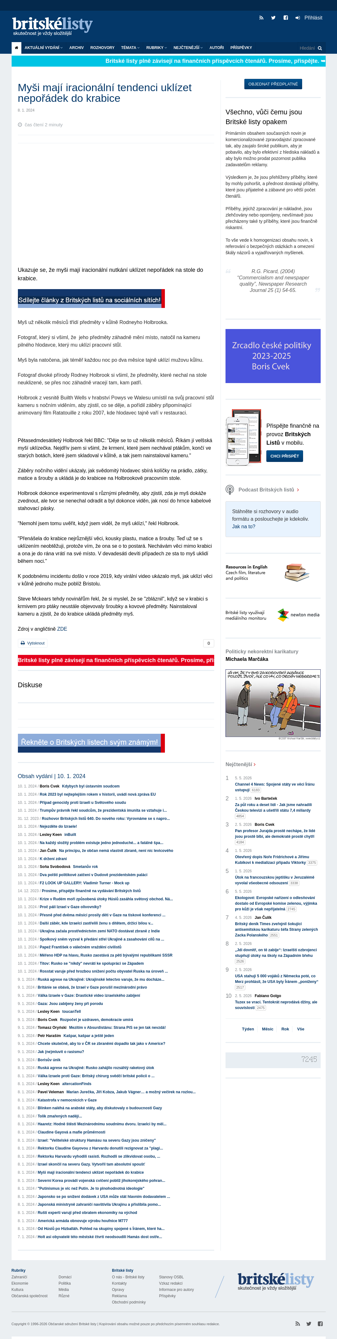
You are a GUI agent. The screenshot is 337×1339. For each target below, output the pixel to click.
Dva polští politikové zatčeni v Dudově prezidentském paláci (94, 875)
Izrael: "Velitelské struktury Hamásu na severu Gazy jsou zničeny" (97, 1140)
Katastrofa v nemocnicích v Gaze (67, 1100)
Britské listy (56, 27)
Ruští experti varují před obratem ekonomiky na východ (87, 1212)
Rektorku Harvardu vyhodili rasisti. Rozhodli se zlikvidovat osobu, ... (99, 1156)
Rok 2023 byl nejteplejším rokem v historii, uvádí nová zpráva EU (98, 794)
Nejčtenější (188, 48)
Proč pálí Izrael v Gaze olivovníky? (70, 907)
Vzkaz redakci (171, 1283)
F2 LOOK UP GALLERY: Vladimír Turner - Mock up (85, 883)
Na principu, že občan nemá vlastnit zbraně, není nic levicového (116, 850)
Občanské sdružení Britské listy (72, 1324)
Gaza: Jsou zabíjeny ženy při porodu (70, 1004)
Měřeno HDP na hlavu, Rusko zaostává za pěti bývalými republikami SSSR (106, 955)
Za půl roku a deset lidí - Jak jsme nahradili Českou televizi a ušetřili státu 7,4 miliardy (273, 811)
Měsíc (267, 1029)
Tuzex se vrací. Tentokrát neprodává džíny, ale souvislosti (276, 1005)
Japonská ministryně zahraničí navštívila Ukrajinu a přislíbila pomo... (99, 1204)
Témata (130, 48)
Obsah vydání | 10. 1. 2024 (52, 776)
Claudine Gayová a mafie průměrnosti (71, 1132)
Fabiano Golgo (268, 996)
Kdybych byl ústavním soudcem (91, 786)
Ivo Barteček (266, 798)
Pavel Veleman (51, 1092)
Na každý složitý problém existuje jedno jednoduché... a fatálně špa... (101, 843)
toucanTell (71, 1011)
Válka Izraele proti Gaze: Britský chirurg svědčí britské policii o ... (96, 1076)
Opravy (118, 1289)
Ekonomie (20, 1283)
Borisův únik (49, 1060)
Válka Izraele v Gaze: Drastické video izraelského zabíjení (89, 995)
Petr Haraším (49, 1036)
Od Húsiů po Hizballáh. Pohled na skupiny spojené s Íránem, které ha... (101, 1229)
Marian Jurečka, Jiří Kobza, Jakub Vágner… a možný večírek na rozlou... (131, 1092)
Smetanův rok (85, 866)
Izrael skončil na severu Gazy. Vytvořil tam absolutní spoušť (91, 1164)
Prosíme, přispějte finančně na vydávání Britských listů (91, 891)
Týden (248, 1029)
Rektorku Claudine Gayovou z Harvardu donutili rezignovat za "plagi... (100, 1148)
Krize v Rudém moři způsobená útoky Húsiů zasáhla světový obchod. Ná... (106, 899)
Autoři (216, 48)
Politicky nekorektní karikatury (262, 655)
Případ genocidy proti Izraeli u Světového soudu (83, 802)
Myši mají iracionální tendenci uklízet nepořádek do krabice (91, 1172)
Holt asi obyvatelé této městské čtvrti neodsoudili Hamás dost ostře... (100, 1237)
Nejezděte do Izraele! (58, 826)
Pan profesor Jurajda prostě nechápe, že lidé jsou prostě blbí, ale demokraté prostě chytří (275, 837)
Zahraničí (19, 1277)
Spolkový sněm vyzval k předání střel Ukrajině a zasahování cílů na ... (102, 939)
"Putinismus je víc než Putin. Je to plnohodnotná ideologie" (91, 1188)
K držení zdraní (53, 859)
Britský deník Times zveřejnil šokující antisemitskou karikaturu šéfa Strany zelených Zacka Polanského (276, 930)
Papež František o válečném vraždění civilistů (81, 947)
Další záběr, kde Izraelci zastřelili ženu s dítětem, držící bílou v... (96, 923)
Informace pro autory (176, 1289)
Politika (65, 1283)
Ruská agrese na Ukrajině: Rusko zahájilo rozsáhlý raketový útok (96, 1068)
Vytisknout (33, 643)
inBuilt (70, 834)
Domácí (65, 1277)
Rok (285, 1029)
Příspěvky (241, 48)
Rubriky (156, 48)
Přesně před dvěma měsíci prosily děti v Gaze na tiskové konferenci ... (103, 915)
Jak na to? (243, 526)
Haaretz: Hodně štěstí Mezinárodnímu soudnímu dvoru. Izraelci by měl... (102, 1124)
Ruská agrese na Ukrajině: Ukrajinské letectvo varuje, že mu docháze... (101, 979)
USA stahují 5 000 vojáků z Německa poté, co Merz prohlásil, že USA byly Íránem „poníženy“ (276, 982)
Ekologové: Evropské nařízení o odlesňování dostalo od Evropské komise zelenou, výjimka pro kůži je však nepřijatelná (276, 904)
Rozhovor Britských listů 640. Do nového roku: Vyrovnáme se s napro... (106, 818)
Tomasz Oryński (52, 1027)
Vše (300, 1029)
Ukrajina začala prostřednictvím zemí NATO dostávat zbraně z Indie (100, 931)
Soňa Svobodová (55, 866)
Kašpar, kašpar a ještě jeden (88, 1036)
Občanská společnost (30, 1296)
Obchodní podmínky (129, 1302)
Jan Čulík (48, 850)
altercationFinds (76, 1084)
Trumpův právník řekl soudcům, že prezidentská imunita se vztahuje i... (103, 810)
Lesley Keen (51, 834)
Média (64, 1289)
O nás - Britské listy (128, 1277)
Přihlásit (309, 17)
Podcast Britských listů (261, 489)
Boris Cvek (50, 786)
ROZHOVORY (102, 48)
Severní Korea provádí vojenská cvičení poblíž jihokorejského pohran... (101, 1180)
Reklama (119, 1296)
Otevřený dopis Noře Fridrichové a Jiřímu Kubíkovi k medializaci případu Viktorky (276, 860)
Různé (64, 1296)
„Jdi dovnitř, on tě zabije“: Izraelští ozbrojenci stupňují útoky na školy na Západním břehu (276, 956)
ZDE (62, 629)
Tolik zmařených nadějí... (60, 1116)
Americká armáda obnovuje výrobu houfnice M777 (83, 1221)
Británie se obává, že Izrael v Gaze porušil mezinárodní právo (92, 987)
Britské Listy (276, 1282)
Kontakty (119, 1283)
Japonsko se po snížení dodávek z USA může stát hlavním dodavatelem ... (104, 1196)
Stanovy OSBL (171, 1277)
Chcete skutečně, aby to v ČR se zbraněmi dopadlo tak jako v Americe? (101, 1043)
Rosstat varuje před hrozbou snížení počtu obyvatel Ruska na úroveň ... (104, 971)
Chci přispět (284, 456)
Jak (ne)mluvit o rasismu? (61, 1052)
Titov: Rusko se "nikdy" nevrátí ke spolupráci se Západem (92, 963)
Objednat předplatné (273, 84)
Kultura (18, 1289)
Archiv (76, 48)
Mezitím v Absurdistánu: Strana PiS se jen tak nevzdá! (117, 1027)
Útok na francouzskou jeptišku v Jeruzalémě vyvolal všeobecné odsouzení (274, 880)
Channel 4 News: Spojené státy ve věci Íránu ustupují (274, 787)
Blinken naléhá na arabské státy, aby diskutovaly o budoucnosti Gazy (100, 1108)
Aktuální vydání (44, 48)
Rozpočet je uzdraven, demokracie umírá (96, 1020)
